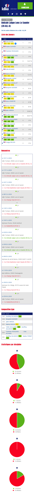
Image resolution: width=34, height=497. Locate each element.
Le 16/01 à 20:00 (7, 220)
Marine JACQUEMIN (11, 119)
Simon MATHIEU (11, 106)
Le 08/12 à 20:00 (7, 194)
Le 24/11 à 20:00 (7, 182)
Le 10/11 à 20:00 (7, 158)
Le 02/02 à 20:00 (7, 232)
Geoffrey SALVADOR (12, 115)
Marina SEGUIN (10, 74)
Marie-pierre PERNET (12, 65)
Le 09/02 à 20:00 (7, 244)
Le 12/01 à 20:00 (7, 208)
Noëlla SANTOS (10, 124)
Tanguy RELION (10, 142)
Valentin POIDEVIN (11, 138)
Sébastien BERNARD (12, 128)
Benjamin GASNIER (11, 87)
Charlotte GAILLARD (12, 55)
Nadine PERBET (10, 60)
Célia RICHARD (10, 69)
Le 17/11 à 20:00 (7, 170)
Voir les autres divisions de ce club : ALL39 (13, 30)
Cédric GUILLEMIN (11, 97)
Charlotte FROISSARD (12, 51)
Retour (7, 20)
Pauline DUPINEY (11, 46)
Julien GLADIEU (10, 92)
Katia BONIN (9, 42)
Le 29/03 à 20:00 (7, 282)
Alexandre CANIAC (11, 78)
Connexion (25, 6)
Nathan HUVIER (10, 133)
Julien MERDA (10, 110)
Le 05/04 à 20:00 (7, 296)
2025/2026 (13, 9)
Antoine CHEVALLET (12, 83)
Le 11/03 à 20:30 (7, 270)
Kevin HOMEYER (10, 101)
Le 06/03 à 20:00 (7, 256)
